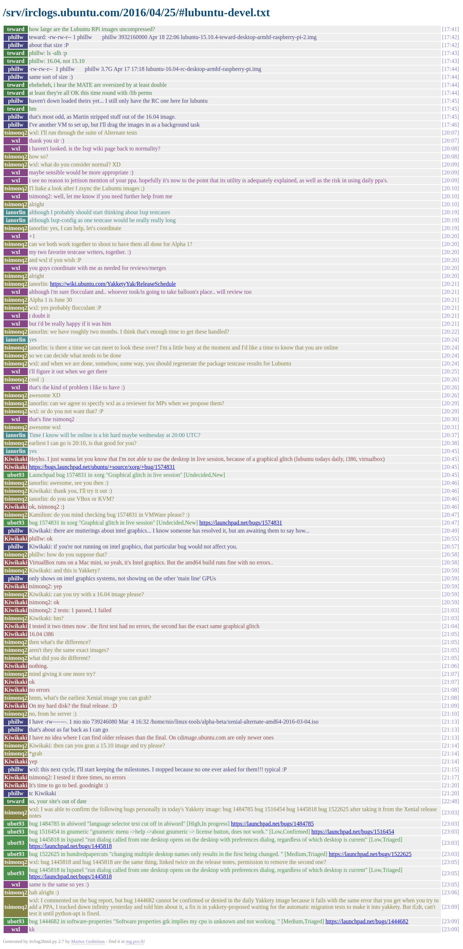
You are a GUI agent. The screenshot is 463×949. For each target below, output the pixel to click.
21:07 (450, 674)
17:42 (450, 37)
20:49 (450, 531)
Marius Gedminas (88, 941)
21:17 (450, 777)
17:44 (450, 69)
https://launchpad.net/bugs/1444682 (367, 921)
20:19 (450, 212)
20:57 (450, 546)
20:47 (450, 515)
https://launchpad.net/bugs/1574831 (240, 523)
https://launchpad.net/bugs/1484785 (272, 824)
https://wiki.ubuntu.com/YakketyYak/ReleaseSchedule (113, 284)
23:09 (450, 907)
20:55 (450, 538)
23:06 (450, 892)
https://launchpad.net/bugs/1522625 (370, 854)
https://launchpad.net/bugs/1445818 (70, 846)
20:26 (450, 379)
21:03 (450, 610)
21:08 (450, 690)
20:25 (450, 371)
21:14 (450, 745)
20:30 (450, 419)
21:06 (450, 666)
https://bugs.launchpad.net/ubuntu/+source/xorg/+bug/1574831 (102, 467)
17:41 (450, 29)
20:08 (450, 148)
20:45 (450, 451)
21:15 (450, 769)
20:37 (450, 435)
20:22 (450, 332)
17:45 (450, 101)
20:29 (450, 403)
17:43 (450, 53)
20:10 (450, 188)
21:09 (450, 706)
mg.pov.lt (135, 941)
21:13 (450, 722)
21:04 (450, 626)
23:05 (450, 862)
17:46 (450, 125)
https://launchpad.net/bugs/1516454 (352, 832)
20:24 (450, 339)
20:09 (450, 164)
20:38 (450, 443)
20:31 (450, 427)
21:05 (450, 634)
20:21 (450, 284)
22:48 (450, 801)
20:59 (450, 570)
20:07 (450, 133)
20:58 (450, 554)
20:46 (450, 483)
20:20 (450, 236)
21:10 (450, 714)
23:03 (450, 812)
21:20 (450, 785)
